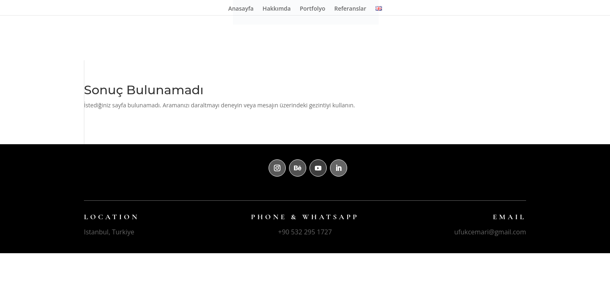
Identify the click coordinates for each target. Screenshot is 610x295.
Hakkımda (276, 9)
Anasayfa (240, 9)
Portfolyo (312, 9)
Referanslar (350, 9)
